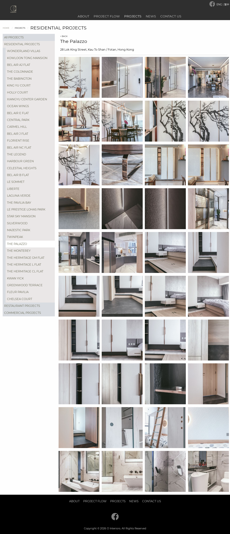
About (83, 16)
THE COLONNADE (20, 71)
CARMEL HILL (17, 126)
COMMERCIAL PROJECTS (22, 313)
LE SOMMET (15, 182)
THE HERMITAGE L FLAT (24, 264)
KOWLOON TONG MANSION (27, 58)
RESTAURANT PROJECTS (22, 306)
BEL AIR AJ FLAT (18, 65)
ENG (220, 4)
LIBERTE (13, 189)
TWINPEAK (15, 237)
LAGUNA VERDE (19, 195)
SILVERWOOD (17, 223)
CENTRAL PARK (18, 120)
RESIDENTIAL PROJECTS (22, 44)
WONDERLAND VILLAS (23, 51)
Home (6, 28)
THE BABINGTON (19, 78)
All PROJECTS (14, 37)
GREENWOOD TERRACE (25, 285)
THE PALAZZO (17, 244)
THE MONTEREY (19, 250)
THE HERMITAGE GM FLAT (25, 257)
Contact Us (170, 16)
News (151, 16)
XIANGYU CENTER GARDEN (27, 99)
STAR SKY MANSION (21, 216)
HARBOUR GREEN (20, 161)
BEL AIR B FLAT (18, 175)
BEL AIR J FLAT (17, 133)
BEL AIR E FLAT (18, 113)
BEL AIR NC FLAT (19, 147)
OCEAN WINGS (18, 106)
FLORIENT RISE (18, 140)
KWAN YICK (15, 278)
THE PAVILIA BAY (19, 202)
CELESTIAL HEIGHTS (21, 168)
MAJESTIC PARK (18, 230)
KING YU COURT (19, 85)
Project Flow (107, 16)
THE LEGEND (16, 154)
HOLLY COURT (17, 92)
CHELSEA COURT (19, 299)
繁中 (226, 4)
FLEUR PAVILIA (18, 292)
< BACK (64, 36)
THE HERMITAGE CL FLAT (25, 271)
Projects (132, 16)
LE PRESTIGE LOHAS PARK (26, 209)
